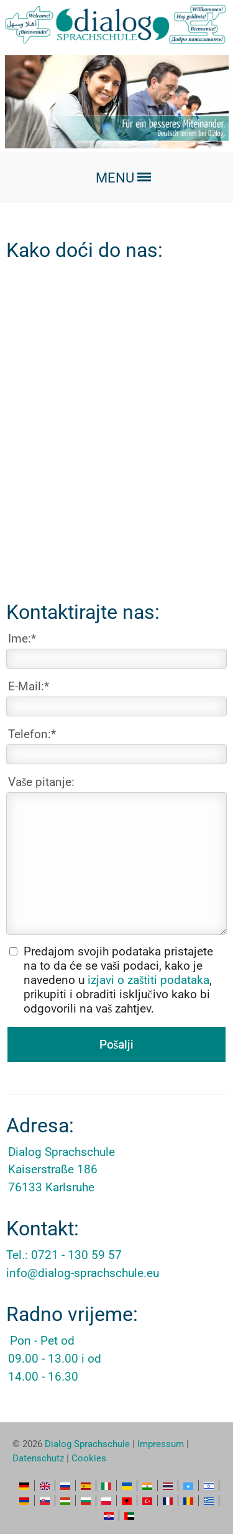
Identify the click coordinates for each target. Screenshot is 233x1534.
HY (24, 1501)
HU (65, 1501)
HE (209, 1486)
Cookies (88, 1458)
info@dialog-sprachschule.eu (82, 1273)
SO (188, 1486)
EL (209, 1501)
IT (106, 1486)
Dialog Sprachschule (87, 1444)
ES (86, 1486)
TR (147, 1501)
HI (147, 1486)
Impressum (160, 1444)
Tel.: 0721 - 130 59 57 (64, 1255)
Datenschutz (38, 1458)
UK (127, 1486)
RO (188, 1501)
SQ (127, 1501)
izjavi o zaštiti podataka (148, 980)
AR (129, 1516)
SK (45, 1501)
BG (86, 1501)
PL (106, 1501)
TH (168, 1486)
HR (109, 1516)
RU (65, 1486)
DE (24, 1486)
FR (168, 1501)
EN (45, 1486)
